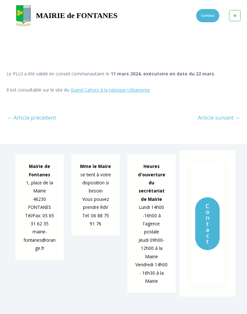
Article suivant (219, 117)
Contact (207, 223)
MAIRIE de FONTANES (76, 15)
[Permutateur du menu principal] (235, 16)
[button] (208, 15)
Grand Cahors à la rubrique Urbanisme (110, 90)
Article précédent (31, 117)
